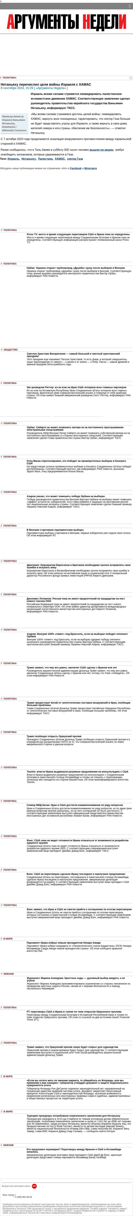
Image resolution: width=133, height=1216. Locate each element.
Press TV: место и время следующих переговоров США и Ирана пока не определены (78, 234)
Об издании (9, 1199)
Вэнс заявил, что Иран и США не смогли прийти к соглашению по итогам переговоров (79, 909)
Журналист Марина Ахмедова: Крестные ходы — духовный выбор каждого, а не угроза (76, 979)
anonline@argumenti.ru (14, 1202)
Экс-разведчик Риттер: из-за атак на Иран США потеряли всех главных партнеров (76, 387)
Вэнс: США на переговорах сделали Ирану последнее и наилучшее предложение (76, 874)
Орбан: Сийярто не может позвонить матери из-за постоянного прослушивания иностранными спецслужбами (75, 428)
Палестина (45, 158)
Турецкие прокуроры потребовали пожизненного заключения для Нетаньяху (73, 1115)
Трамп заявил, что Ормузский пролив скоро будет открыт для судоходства (72, 1047)
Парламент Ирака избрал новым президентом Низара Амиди (64, 942)
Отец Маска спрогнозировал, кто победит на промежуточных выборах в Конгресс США (76, 462)
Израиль (13, 158)
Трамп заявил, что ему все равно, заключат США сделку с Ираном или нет (72, 667)
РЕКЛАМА (8, 1197)
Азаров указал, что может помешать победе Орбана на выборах (66, 496)
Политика (9, 77)
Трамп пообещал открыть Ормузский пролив (54, 736)
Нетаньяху (28, 158)
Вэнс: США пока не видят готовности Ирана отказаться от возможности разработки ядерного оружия (77, 841)
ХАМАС (60, 158)
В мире (8, 939)
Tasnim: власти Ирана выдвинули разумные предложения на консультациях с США (77, 771)
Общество (11, 349)
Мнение (9, 974)
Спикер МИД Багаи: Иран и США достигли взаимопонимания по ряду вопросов (75, 805)
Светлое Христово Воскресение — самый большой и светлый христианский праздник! (73, 355)
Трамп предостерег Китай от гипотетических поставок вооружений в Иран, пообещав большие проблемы (78, 704)
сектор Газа (75, 158)
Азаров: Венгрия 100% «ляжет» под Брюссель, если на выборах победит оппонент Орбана (77, 635)
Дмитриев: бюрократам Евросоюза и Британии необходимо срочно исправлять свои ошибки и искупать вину (79, 566)
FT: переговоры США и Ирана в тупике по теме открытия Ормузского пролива (74, 1011)
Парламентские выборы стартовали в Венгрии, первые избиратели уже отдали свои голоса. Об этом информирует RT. (79, 534)
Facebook (76, 168)
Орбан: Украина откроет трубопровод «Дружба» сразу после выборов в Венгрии (76, 267)
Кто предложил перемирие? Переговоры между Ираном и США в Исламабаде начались (74, 1150)
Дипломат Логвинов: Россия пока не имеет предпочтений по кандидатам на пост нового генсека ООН (76, 599)
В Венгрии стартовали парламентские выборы (55, 529)
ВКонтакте (90, 168)
